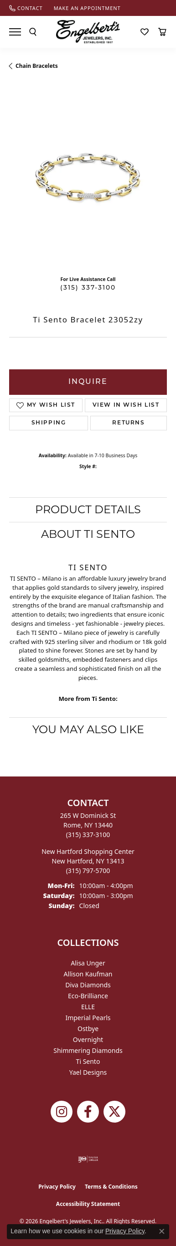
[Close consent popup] (162, 1231)
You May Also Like (88, 729)
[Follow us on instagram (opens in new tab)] (61, 1112)
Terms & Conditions (111, 1186)
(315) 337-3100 (88, 288)
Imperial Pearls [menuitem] (87, 1017)
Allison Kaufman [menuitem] (88, 974)
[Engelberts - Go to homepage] (88, 31)
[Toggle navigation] (15, 32)
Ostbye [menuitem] (88, 1028)
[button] (33, 32)
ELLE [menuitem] (88, 1006)
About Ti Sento (88, 534)
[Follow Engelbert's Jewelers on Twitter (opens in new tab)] (114, 1112)
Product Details (88, 509)
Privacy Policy (57, 1186)
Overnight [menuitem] (88, 1039)
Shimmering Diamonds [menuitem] (88, 1050)
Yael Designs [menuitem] (88, 1072)
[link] (26, 8)
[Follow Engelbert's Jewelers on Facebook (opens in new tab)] (88, 1112)
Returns (128, 423)
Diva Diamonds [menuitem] (88, 984)
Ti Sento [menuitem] (88, 1061)
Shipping (48, 423)
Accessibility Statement (88, 1204)
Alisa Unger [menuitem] (88, 963)
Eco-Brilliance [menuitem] (88, 995)
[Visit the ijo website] (88, 1159)
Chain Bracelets (37, 66)
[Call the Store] (88, 834)
